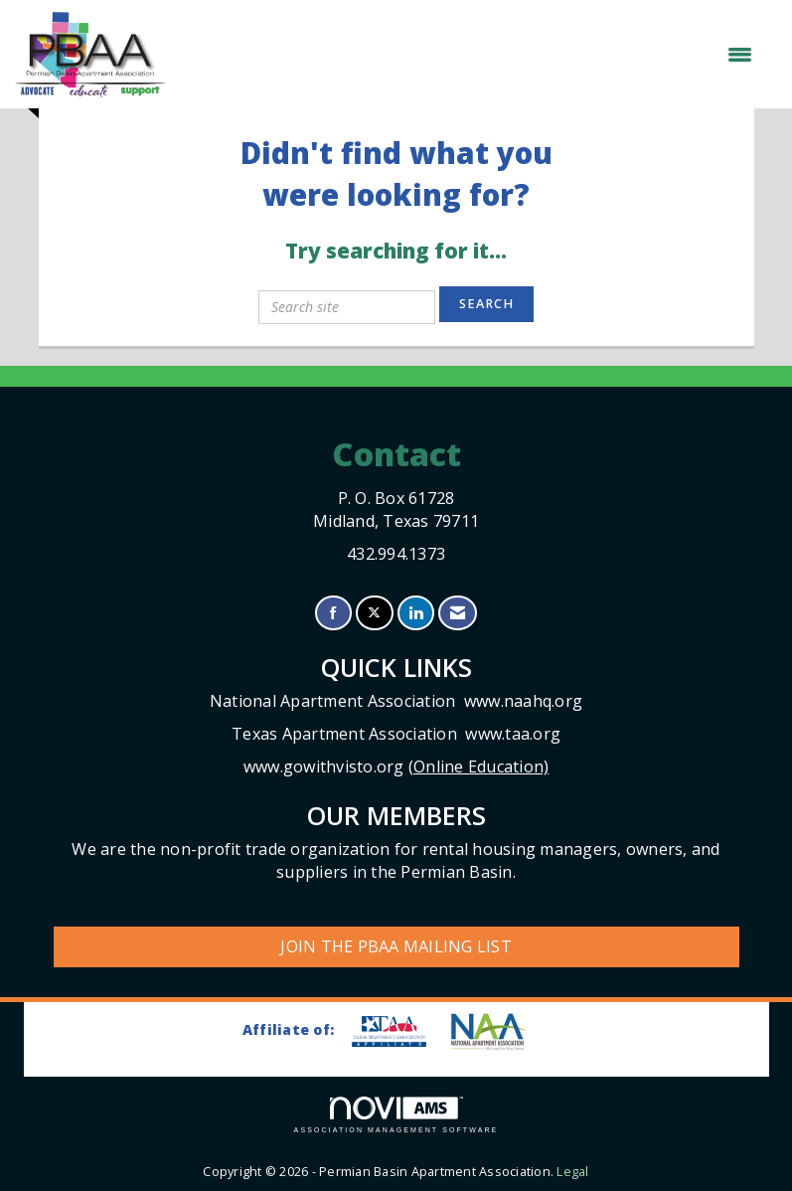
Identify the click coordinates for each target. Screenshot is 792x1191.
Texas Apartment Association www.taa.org (396, 734)
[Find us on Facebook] (333, 613)
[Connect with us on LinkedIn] (415, 613)
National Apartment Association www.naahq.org (396, 701)
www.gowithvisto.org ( (396, 766)
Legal (572, 1171)
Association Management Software (396, 1115)
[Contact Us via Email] (457, 613)
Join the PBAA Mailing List (396, 946)
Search (486, 303)
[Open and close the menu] (468, 55)
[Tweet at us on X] (374, 613)
